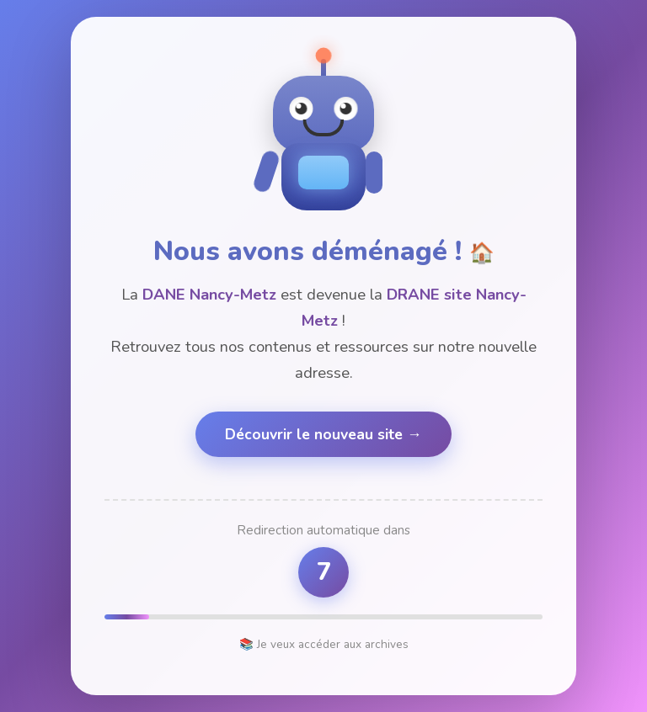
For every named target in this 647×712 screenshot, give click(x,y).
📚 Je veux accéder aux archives (324, 644)
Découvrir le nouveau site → (323, 434)
